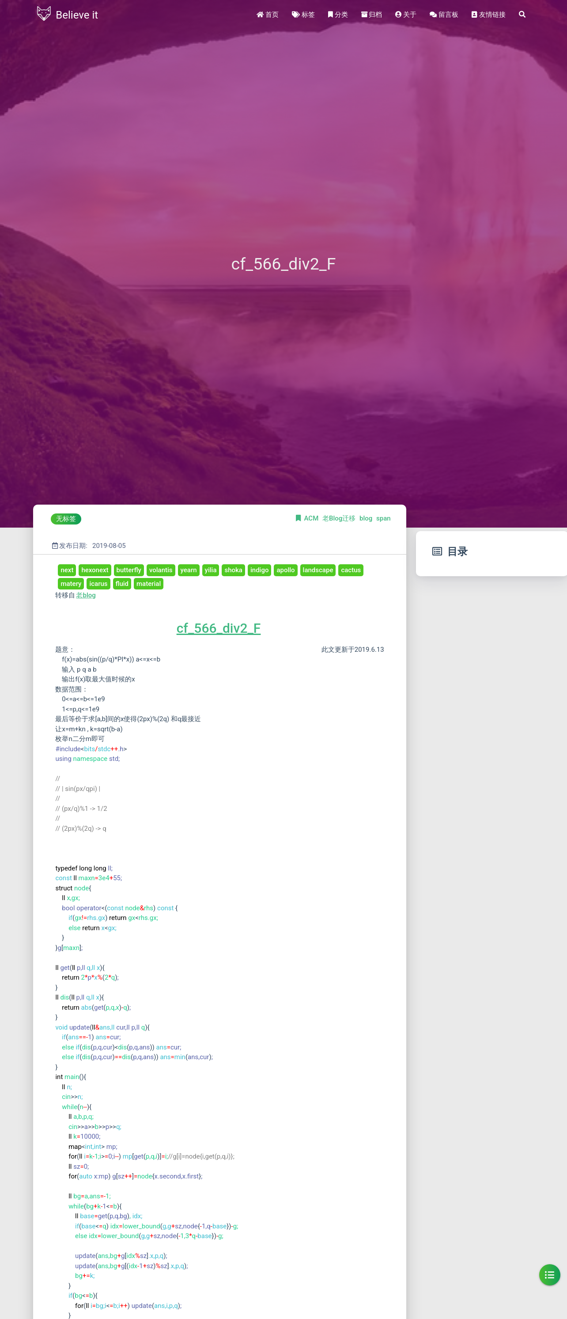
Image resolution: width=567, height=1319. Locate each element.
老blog (85, 595)
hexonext (94, 570)
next (66, 570)
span (383, 518)
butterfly (129, 570)
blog (366, 518)
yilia (211, 570)
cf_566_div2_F (219, 628)
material (148, 584)
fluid (122, 584)
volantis (161, 570)
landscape (318, 570)
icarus (98, 584)
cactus (351, 570)
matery (70, 584)
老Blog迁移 (339, 518)
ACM (312, 518)
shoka (233, 570)
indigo (259, 570)
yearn (189, 570)
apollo (285, 570)
